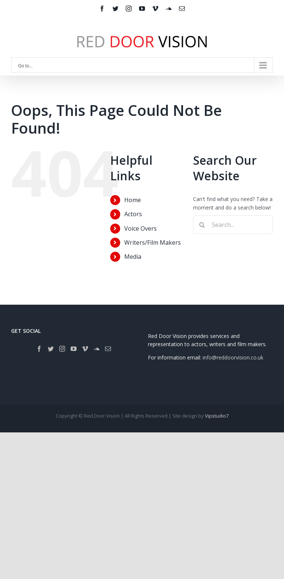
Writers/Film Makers (152, 242)
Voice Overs (140, 228)
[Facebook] (39, 349)
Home (132, 200)
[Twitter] (51, 349)
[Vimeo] (85, 349)
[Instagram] (62, 349)
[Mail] (108, 349)
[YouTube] (74, 349)
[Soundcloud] (96, 349)
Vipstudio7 (217, 415)
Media (132, 256)
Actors (133, 214)
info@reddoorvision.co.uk (233, 357)
